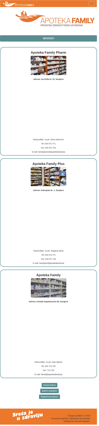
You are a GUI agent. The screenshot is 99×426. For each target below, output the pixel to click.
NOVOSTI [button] (48, 38)
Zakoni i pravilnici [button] (49, 391)
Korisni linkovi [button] (49, 385)
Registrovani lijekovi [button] (49, 397)
